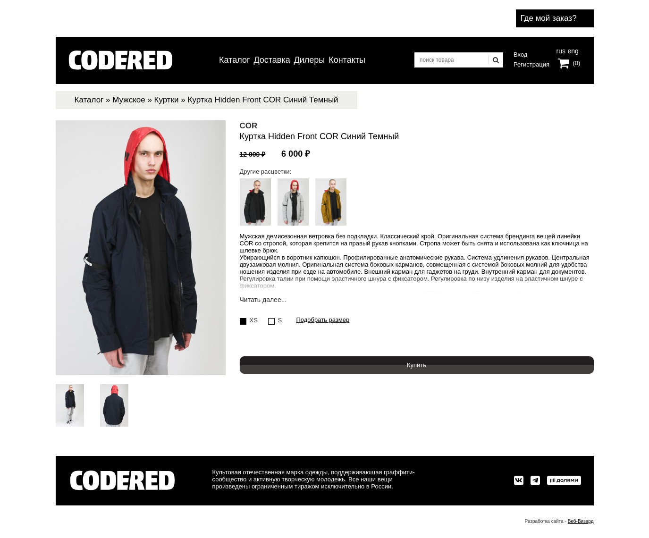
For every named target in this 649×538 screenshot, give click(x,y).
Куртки (166, 99)
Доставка (271, 60)
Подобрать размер (323, 320)
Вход (520, 54)
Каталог (234, 60)
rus (560, 50)
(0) (577, 63)
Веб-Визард (581, 521)
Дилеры (309, 60)
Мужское (128, 99)
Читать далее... (263, 299)
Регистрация (531, 64)
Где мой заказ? (549, 18)
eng (572, 50)
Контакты (347, 60)
